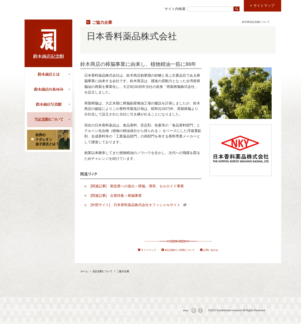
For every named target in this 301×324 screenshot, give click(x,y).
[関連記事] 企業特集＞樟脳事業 (116, 196)
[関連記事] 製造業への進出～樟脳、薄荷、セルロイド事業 (137, 186)
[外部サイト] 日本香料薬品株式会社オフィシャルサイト (138, 205)
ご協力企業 (102, 22)
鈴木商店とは (49, 74)
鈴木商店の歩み (49, 89)
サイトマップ (148, 250)
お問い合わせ (210, 250)
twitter (193, 310)
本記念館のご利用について (180, 250)
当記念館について (49, 119)
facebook (200, 310)
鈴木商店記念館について (256, 22)
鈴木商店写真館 (49, 104)
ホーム (84, 271)
